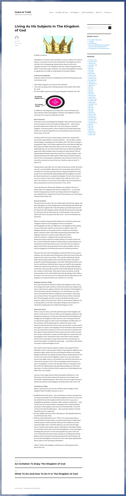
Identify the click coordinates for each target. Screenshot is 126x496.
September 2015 (92, 122)
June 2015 (90, 126)
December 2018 (92, 60)
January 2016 (91, 116)
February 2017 (92, 95)
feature (17, 45)
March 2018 (91, 73)
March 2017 (91, 94)
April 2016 (91, 111)
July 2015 (90, 124)
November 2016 (92, 100)
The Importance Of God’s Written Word (98, 48)
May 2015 (90, 128)
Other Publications (87, 12)
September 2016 (92, 104)
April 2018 (91, 72)
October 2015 (91, 121)
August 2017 (91, 85)
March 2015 (91, 131)
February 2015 (92, 133)
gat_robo (17, 41)
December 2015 (92, 117)
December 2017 (92, 78)
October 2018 (91, 63)
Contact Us (107, 12)
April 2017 (90, 92)
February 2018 (92, 75)
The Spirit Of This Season (95, 40)
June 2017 (90, 89)
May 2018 (90, 70)
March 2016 (91, 112)
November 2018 (92, 61)
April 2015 (91, 129)
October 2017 (91, 82)
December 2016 (92, 99)
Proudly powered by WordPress (32, 488)
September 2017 (92, 83)
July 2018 (90, 67)
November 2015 (92, 119)
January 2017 (91, 97)
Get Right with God (61, 12)
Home (51, 12)
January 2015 (91, 134)
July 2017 (90, 87)
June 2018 (90, 68)
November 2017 (92, 80)
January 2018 (91, 77)
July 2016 (90, 106)
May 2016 (90, 109)
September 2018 (92, 65)
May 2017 (90, 90)
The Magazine (74, 12)
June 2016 (90, 107)
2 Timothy (91, 41)
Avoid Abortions (92, 43)
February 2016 (92, 114)
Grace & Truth (23, 12)
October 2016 (91, 102)
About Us (99, 12)
